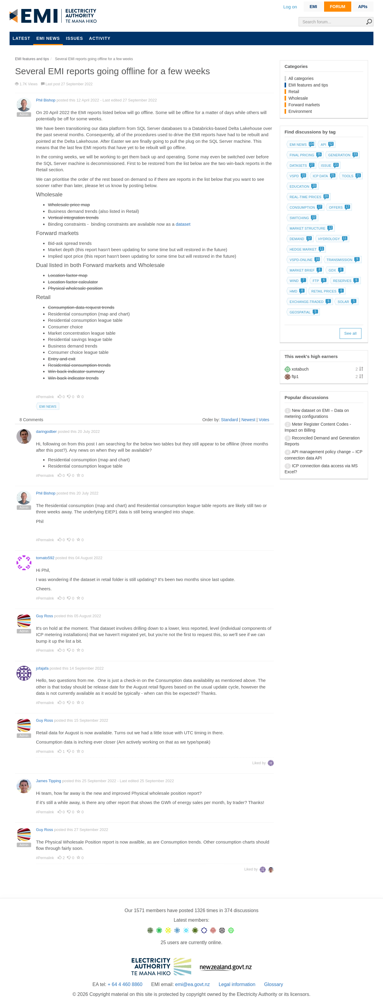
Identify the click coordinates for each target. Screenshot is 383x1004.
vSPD (297, 176)
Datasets (301, 165)
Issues (74, 38)
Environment (300, 111)
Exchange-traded (310, 302)
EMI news (48, 38)
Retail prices (327, 291)
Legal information (237, 984)
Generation (342, 155)
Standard (229, 419)
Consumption (305, 207)
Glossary (273, 984)
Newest (248, 419)
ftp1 (295, 376)
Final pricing (305, 155)
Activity (100, 38)
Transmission (343, 260)
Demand (300, 239)
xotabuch (300, 369)
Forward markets (304, 104)
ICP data (324, 176)
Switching (302, 218)
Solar (346, 302)
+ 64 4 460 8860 (125, 984)
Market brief (305, 270)
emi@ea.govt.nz (192, 984)
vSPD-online (304, 260)
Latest (21, 38)
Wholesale (298, 98)
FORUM (337, 6)
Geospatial (303, 312)
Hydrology (332, 239)
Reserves (345, 281)
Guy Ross (44, 616)
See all (350, 333)
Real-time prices (309, 197)
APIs (362, 6)
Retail (293, 91)
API (326, 144)
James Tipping (48, 781)
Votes (264, 419)
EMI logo (54, 16)
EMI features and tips (308, 85)
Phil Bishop (45, 100)
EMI (313, 6)
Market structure (311, 228)
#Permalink (45, 397)
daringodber (46, 431)
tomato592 (45, 558)
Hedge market (306, 249)
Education (303, 186)
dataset (183, 224)
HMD (297, 291)
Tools (351, 176)
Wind (297, 281)
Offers (339, 207)
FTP (319, 281)
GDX (335, 270)
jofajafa (42, 668)
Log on (290, 6)
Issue (329, 165)
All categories (301, 78)
